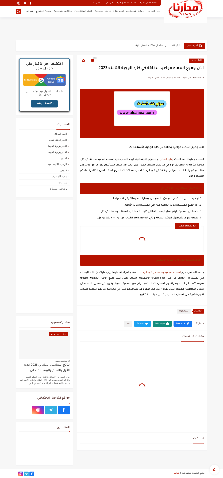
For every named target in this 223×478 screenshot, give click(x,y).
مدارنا (176, 473)
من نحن (109, 3)
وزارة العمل (166, 159)
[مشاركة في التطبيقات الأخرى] (128, 324)
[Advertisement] (111, 29)
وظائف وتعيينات (62, 11)
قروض (29, 11)
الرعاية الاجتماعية (135, 11)
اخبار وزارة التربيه (57, 152)
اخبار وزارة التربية (114, 11)
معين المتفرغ (43, 11)
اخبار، (64, 158)
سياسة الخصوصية (126, 3)
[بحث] (18, 11)
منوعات (98, 11)
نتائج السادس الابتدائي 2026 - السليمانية (158, 45)
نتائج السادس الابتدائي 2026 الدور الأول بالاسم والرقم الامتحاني (47, 368)
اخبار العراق (154, 11)
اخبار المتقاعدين (83, 11)
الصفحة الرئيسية (148, 3)
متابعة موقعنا (44, 103)
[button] (183, 324)
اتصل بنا (97, 3)
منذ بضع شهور (61, 361)
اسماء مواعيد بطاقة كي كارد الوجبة (160, 272)
